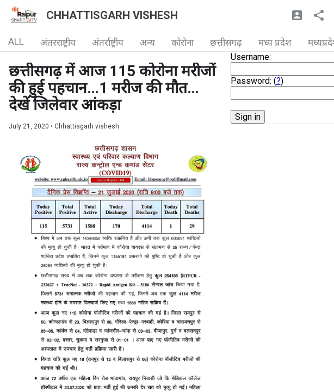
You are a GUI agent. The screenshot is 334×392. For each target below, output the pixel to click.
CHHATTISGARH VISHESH (112, 15)
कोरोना (182, 42)
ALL (16, 41)
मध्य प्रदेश (275, 42)
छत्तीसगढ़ (226, 42)
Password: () (257, 81)
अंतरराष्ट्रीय (58, 42)
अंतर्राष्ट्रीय (107, 42)
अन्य (147, 42)
